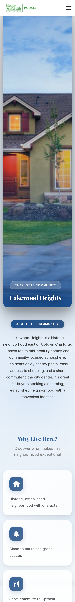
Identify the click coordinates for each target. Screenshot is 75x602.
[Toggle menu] (68, 8)
